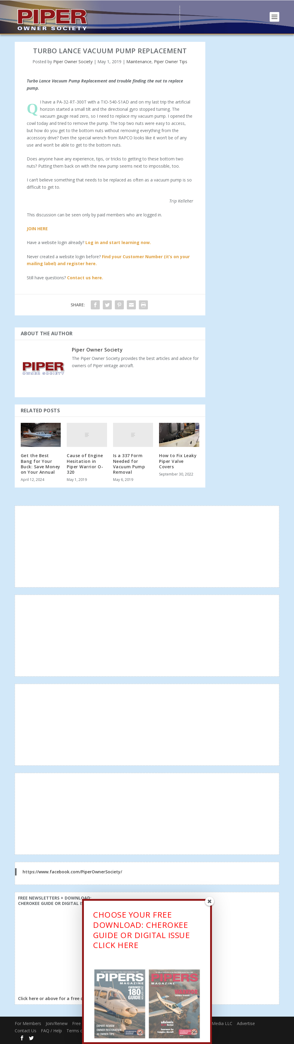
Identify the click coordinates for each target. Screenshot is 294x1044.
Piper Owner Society (73, 61)
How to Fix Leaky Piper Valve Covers (178, 461)
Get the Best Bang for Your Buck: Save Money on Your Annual (40, 464)
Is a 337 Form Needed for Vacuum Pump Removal (129, 464)
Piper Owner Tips (170, 61)
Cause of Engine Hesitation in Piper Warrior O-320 (85, 464)
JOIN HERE (37, 228)
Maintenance (139, 61)
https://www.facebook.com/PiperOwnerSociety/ (72, 872)
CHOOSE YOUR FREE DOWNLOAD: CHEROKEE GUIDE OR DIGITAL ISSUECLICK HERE (141, 931)
